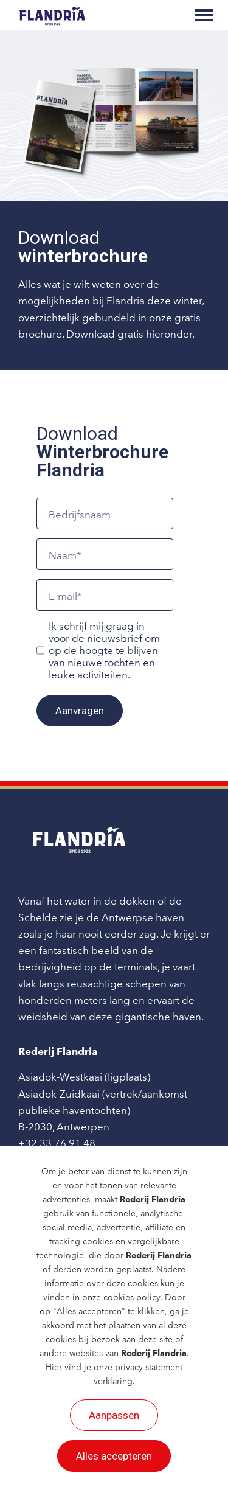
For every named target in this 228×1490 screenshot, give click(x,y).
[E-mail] (104, 595)
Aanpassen (114, 1415)
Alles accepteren (114, 1456)
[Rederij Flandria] (52, 15)
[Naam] (104, 554)
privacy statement (148, 1367)
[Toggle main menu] (203, 15)
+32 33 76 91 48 (56, 1143)
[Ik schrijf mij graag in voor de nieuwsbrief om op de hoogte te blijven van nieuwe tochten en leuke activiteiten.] (40, 650)
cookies (98, 1241)
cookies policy (131, 1297)
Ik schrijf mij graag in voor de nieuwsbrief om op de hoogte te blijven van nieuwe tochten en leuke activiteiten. (104, 650)
